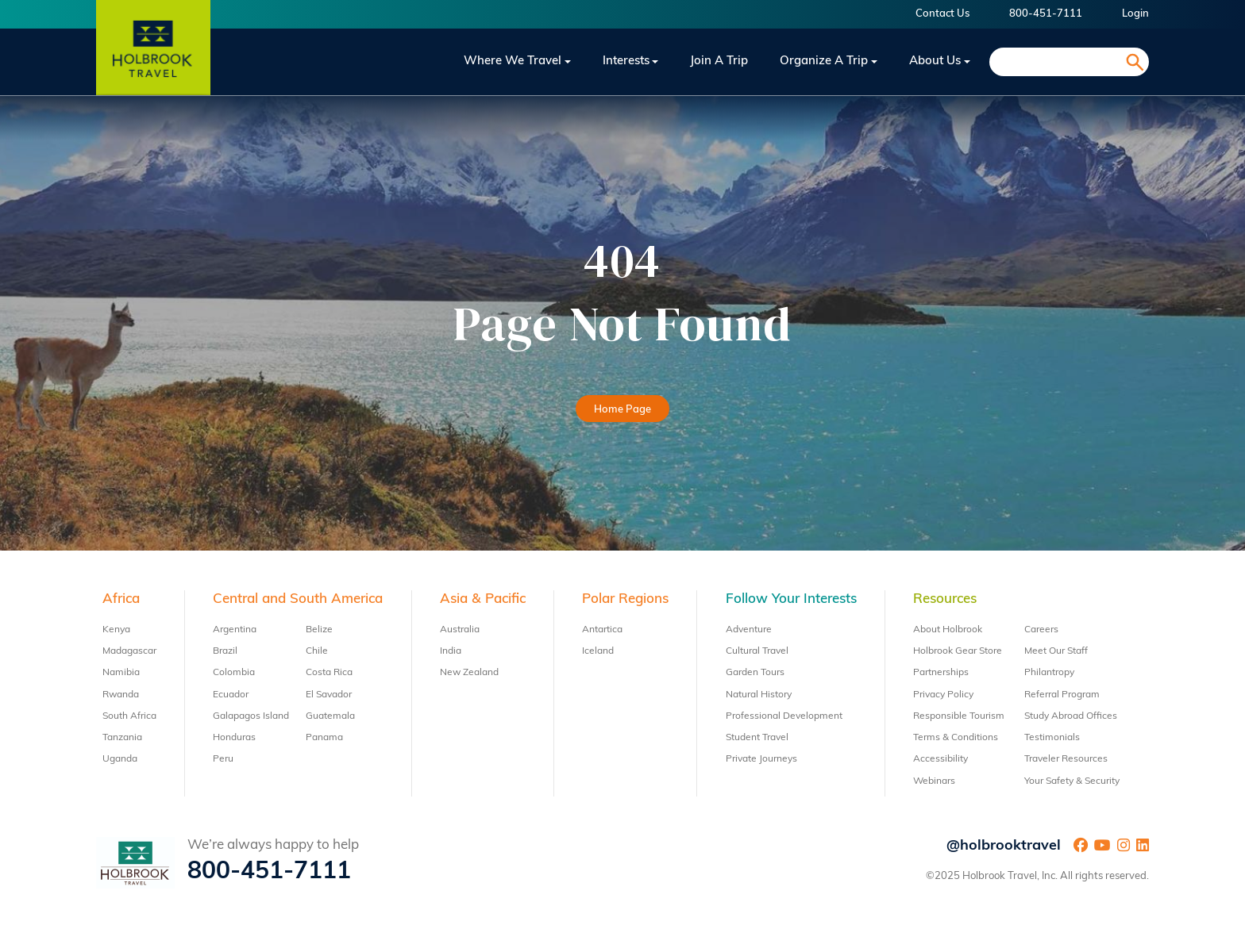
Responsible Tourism (958, 716)
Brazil (225, 651)
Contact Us (942, 14)
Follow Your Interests (791, 599)
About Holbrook (947, 630)
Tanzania (122, 738)
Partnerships (941, 673)
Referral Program (1062, 695)
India (450, 651)
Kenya (116, 630)
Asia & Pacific (483, 599)
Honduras (234, 738)
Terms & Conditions (955, 738)
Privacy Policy (943, 695)
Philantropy (1049, 673)
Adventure (749, 630)
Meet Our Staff (1056, 651)
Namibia (121, 673)
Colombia (234, 673)
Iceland (598, 651)
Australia (460, 630)
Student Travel (757, 738)
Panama (324, 738)
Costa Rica (329, 673)
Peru (223, 759)
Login (1135, 14)
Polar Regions (625, 599)
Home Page (622, 410)
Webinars (934, 781)
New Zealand (469, 673)
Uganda (119, 759)
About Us (935, 61)
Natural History (759, 695)
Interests (626, 61)
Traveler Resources (1066, 759)
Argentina (234, 630)
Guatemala (330, 716)
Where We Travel (512, 61)
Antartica (602, 630)
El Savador (329, 695)
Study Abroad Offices (1070, 716)
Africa (121, 599)
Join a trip (719, 61)
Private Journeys (761, 759)
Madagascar (129, 651)
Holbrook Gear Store (957, 651)
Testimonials (1052, 738)
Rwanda (120, 695)
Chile (317, 651)
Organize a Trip (824, 61)
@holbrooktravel (1003, 846)
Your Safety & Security (1072, 781)
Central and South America (298, 599)
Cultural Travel (757, 651)
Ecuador (231, 695)
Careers (1041, 630)
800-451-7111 (1045, 14)
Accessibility (940, 759)
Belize (319, 630)
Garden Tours (755, 673)
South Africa (129, 716)
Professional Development (784, 716)
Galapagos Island (251, 716)
